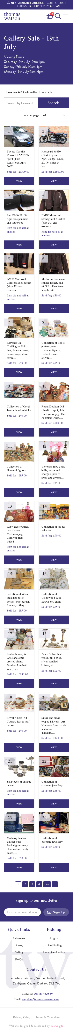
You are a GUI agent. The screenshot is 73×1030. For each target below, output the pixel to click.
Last (47, 884)
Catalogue (19, 938)
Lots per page (46, 115)
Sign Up (56, 912)
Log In (54, 938)
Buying (19, 945)
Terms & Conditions (48, 1017)
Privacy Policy (21, 1017)
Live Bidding (54, 945)
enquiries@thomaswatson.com (40, 999)
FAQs (19, 959)
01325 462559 (43, 993)
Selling (19, 952)
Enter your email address (22, 912)
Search (53, 103)
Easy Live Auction (54, 952)
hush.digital (57, 1025)
